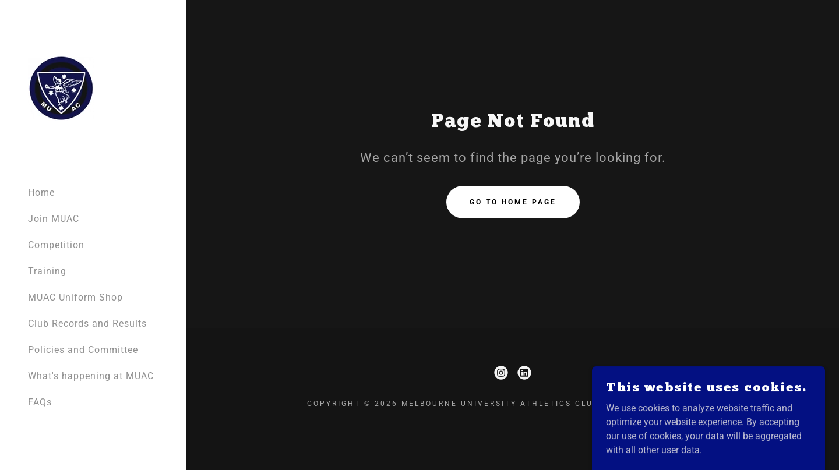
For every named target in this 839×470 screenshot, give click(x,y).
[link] (61, 87)
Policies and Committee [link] (83, 349)
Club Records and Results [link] (87, 323)
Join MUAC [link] (53, 218)
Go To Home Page (513, 202)
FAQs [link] (40, 402)
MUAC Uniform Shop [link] (75, 297)
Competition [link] (56, 244)
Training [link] (47, 271)
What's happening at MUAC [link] (91, 375)
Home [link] (41, 192)
